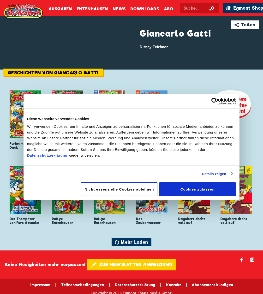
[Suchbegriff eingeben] (199, 8)
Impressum (40, 284)
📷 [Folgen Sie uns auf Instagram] (252, 259)
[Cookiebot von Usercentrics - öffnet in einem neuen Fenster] (215, 101)
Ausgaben (60, 9)
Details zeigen (214, 174)
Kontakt (173, 284)
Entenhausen (92, 9)
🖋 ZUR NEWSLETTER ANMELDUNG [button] (132, 264)
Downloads (145, 9)
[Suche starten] (212, 8)
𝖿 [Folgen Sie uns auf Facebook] (241, 259)
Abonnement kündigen (212, 284)
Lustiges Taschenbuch (23, 11)
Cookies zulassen (197, 189)
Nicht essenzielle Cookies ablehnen (119, 189)
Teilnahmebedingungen (82, 284)
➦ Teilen (244, 24)
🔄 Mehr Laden (131, 242)
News (119, 9)
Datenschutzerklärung (47, 155)
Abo (168, 9)
